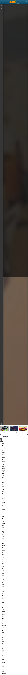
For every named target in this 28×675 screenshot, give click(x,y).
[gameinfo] (2, 8)
